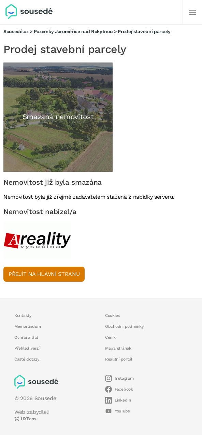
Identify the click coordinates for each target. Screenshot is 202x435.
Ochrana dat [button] (26, 337)
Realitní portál (118, 359)
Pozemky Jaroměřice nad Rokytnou (73, 31)
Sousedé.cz (16, 31)
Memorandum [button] (27, 326)
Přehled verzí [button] (27, 348)
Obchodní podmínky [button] (124, 326)
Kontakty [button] (22, 315)
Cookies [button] (112, 315)
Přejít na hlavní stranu (44, 274)
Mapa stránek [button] (118, 348)
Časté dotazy (26, 359)
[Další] (192, 12)
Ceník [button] (110, 337)
